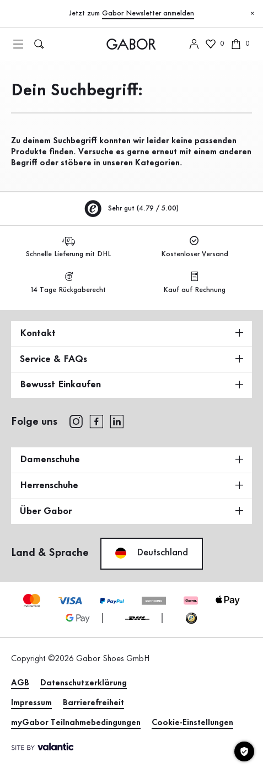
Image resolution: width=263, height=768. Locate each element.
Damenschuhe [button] (131, 459)
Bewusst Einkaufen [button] (131, 384)
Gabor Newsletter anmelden (148, 13)
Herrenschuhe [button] (131, 485)
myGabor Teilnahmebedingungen (76, 723)
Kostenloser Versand (194, 247)
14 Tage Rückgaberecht (68, 283)
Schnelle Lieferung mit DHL (68, 247)
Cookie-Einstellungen (192, 723)
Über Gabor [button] (131, 511)
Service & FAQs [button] (131, 359)
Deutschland (151, 553)
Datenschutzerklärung (83, 683)
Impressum (31, 703)
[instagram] (76, 421)
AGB (20, 683)
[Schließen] (252, 14)
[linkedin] (117, 421)
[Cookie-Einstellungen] (244, 751)
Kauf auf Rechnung (194, 283)
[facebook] (96, 421)
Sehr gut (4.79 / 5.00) (132, 208)
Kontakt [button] (131, 333)
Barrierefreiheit (93, 703)
